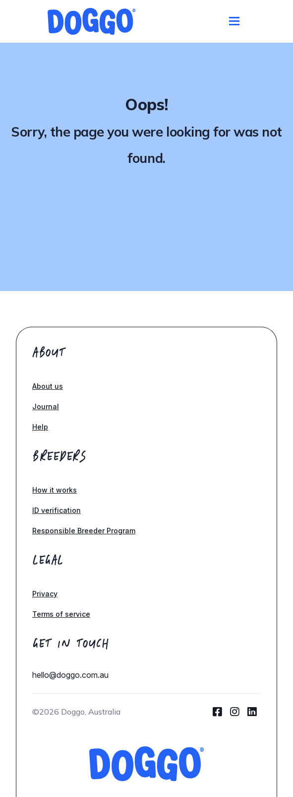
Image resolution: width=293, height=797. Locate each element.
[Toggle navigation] (234, 21)
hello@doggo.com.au (70, 675)
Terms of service (61, 614)
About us (47, 386)
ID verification (56, 510)
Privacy (45, 593)
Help (40, 427)
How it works (54, 490)
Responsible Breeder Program (83, 530)
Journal (45, 406)
